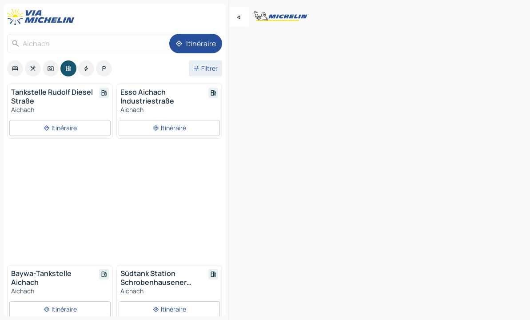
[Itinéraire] (195, 43)
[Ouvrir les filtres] (205, 68)
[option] (15, 68)
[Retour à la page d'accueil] (42, 17)
